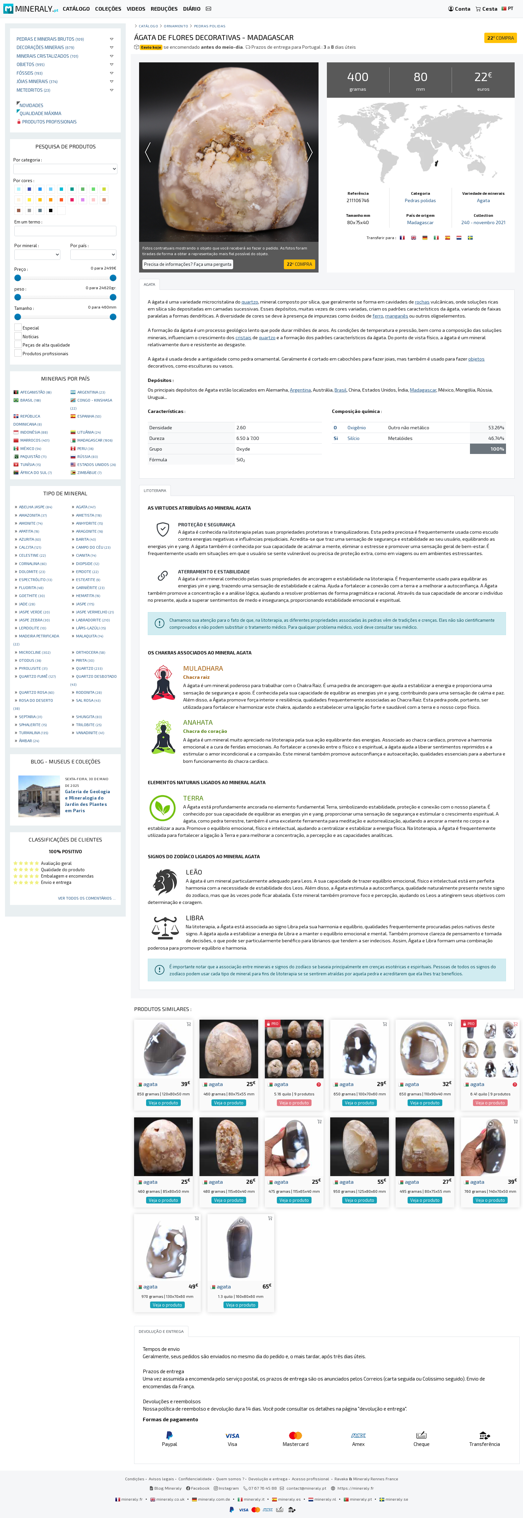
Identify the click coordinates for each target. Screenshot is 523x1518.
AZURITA (30, 539)
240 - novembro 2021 (483, 222)
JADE (27, 603)
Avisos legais (161, 1478)
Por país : (79, 245)
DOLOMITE (32, 571)
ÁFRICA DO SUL (36, 472)
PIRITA (85, 660)
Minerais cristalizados (47, 56)
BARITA (86, 539)
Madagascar (420, 222)
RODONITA (89, 692)
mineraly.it (251, 1499)
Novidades (30, 105)
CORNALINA (32, 563)
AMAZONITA (33, 515)
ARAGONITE (89, 531)
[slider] (17, 278)
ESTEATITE (88, 579)
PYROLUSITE (33, 668)
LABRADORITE (93, 619)
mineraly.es (287, 1499)
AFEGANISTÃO (35, 392)
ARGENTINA (91, 392)
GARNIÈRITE (90, 587)
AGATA (85, 506)
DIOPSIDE (87, 563)
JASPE (85, 603)
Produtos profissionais (47, 121)
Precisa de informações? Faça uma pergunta (187, 264)
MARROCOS (34, 440)
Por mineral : (26, 245)
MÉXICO (30, 448)
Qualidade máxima (39, 113)
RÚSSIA (87, 456)
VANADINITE (90, 732)
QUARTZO (89, 668)
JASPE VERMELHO (95, 611)
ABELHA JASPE (35, 506)
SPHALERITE (33, 724)
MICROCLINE (34, 652)
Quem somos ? (230, 1478)
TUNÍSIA (30, 464)
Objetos (31, 64)
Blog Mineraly (165, 1488)
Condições (134, 1478)
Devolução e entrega (268, 1478)
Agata (483, 200)
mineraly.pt (358, 1499)
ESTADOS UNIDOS (96, 464)
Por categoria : (27, 159)
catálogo (148, 26)
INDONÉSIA (34, 432)
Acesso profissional (311, 1478)
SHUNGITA (89, 716)
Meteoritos (33, 90)
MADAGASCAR (94, 440)
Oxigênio (357, 427)
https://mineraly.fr (356, 1488)
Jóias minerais (37, 81)
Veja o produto (163, 1102)
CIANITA (86, 555)
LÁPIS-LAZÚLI (91, 627)
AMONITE (30, 523)
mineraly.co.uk (167, 1499)
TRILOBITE (88, 724)
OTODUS (30, 660)
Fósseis (30, 73)
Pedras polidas (210, 26)
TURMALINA (33, 732)
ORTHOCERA (90, 652)
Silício (354, 438)
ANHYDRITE (89, 523)
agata (147, 1083)
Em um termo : (28, 221)
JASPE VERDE (34, 611)
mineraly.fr (129, 1499)
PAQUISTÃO (33, 456)
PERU (85, 448)
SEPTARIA (30, 716)
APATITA (29, 531)
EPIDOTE (87, 571)
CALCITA (30, 547)
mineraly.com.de (211, 1499)
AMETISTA (88, 515)
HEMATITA (88, 595)
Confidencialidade (195, 1478)
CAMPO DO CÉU (93, 547)
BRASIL (30, 400)
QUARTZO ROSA (36, 692)
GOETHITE (32, 595)
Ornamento (176, 26)
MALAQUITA (89, 635)
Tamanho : (24, 308)
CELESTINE (32, 555)
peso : (20, 289)
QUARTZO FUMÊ (37, 676)
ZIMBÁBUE (89, 472)
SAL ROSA (88, 700)
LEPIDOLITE (32, 627)
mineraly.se (393, 1499)
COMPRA (500, 38)
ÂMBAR (29, 740)
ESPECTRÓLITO (35, 579)
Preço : (21, 269)
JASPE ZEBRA (34, 619)
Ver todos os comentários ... (87, 898)
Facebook (197, 1488)
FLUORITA (31, 587)
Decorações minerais (45, 47)
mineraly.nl (322, 1499)
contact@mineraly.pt (306, 1488)
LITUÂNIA (89, 432)
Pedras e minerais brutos (50, 39)
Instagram (226, 1488)
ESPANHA (89, 416)
